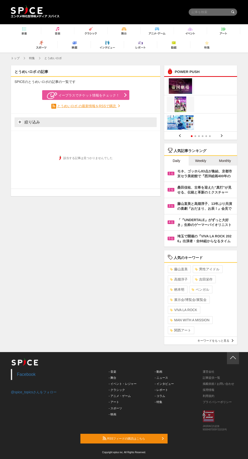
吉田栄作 (204, 279)
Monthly (225, 161)
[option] (200, 105)
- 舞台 (112, 377)
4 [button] (202, 136)
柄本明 (177, 289)
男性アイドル (207, 269)
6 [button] (210, 136)
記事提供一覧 (211, 377)
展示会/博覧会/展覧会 (188, 300)
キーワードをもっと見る (215, 340)
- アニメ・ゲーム (120, 396)
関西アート (180, 330)
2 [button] (195, 136)
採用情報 (208, 390)
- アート (114, 402)
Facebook (26, 374)
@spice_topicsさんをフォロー (34, 392)
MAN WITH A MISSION (189, 320)
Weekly (200, 161)
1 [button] (192, 136)
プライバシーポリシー (217, 402)
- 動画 (158, 371)
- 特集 (158, 402)
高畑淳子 (179, 279)
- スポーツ (115, 408)
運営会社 (208, 371)
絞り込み (29, 122)
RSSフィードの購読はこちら (133, 438)
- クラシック (117, 390)
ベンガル (200, 289)
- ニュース (161, 377)
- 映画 (112, 414)
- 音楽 (112, 371)
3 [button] (199, 136)
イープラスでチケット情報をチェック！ (83, 95)
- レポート (161, 390)
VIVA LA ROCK (183, 310)
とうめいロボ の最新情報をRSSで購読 (87, 106)
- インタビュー (164, 384)
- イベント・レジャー (123, 384)
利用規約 (208, 396)
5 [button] (206, 136)
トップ (15, 58)
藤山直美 (179, 269)
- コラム (160, 396)
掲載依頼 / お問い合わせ (218, 384)
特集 (32, 58)
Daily (176, 161)
